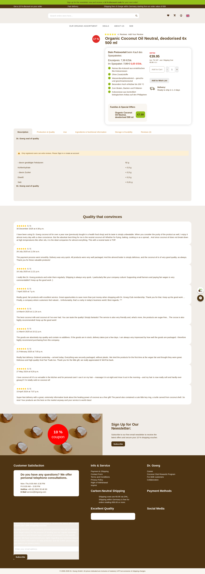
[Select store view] (188, 16)
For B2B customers (155, 477)
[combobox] (93, 15)
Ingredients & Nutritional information (90, 132)
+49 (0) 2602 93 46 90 (34, 489)
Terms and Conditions (100, 477)
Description (23, 132)
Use (65, 132)
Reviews (146, 132)
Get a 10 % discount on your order (28, 6)
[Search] (136, 15)
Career (150, 471)
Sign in (60, 153)
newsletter (84, 2)
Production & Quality (46, 132)
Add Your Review (135, 34)
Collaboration (153, 480)
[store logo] (23, 18)
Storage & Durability (123, 132)
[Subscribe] (20, 557)
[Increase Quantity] (177, 69)
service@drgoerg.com (33, 492)
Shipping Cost (168, 60)
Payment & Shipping (100, 471)
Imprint (94, 485)
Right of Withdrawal (99, 482)
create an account (72, 153)
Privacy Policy (97, 480)
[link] (181, 15)
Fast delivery (73, 6)
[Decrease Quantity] (167, 69)
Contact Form (97, 474)
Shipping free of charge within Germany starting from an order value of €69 (135, 6)
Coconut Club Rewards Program (161, 474)
